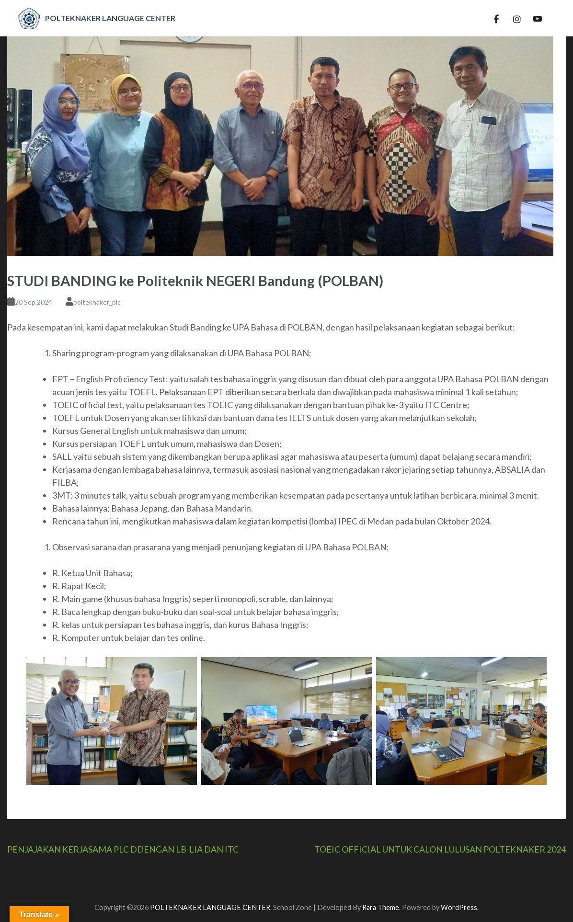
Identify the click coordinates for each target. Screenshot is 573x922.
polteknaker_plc (97, 302)
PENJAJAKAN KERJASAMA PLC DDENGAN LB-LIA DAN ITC (123, 849)
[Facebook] (496, 18)
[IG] (517, 18)
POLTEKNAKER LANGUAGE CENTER (210, 907)
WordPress (459, 907)
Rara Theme (380, 907)
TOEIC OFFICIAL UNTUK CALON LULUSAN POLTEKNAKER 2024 (440, 849)
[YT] (537, 18)
